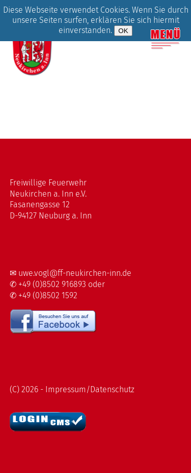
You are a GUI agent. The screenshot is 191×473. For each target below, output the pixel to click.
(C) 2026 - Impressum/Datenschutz (72, 389)
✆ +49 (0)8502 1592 (43, 295)
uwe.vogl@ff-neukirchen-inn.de (74, 273)
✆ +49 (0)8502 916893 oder (57, 284)
